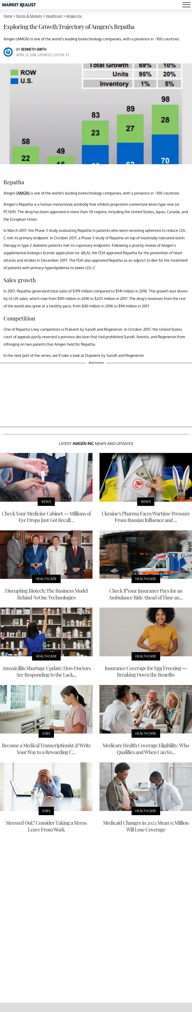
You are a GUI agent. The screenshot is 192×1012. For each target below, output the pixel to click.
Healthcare (54, 16)
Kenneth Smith (33, 49)
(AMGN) (23, 193)
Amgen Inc (74, 16)
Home (7, 16)
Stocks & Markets (29, 16)
